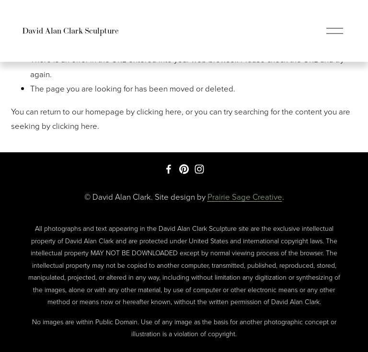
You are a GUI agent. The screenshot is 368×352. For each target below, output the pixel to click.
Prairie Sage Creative (244, 196)
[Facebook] (168, 169)
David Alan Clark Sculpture (70, 30)
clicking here (159, 111)
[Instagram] (199, 169)
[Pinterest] (184, 169)
